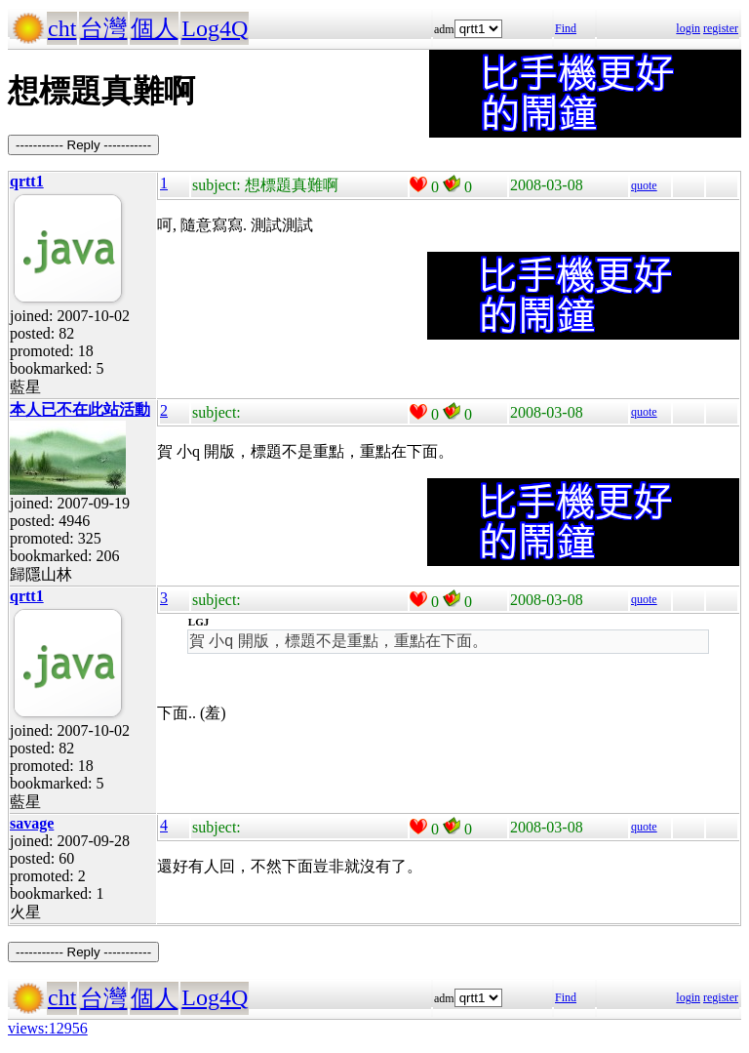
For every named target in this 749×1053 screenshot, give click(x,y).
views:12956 (48, 1028)
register (720, 28)
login (688, 28)
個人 (154, 28)
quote (644, 185)
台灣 (103, 28)
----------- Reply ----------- (83, 145)
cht (62, 28)
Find (565, 28)
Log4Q (214, 28)
